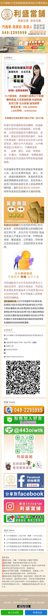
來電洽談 (36, 612)
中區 (25, 603)
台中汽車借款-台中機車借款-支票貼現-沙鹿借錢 (24, 550)
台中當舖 (31, 603)
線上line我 (12, 612)
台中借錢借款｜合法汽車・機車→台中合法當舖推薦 (25, 536)
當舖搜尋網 (17, 603)
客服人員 (8, 346)
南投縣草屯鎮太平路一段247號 (17, 342)
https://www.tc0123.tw (14, 357)
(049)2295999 (10, 350)
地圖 (34, 342)
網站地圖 (40, 603)
